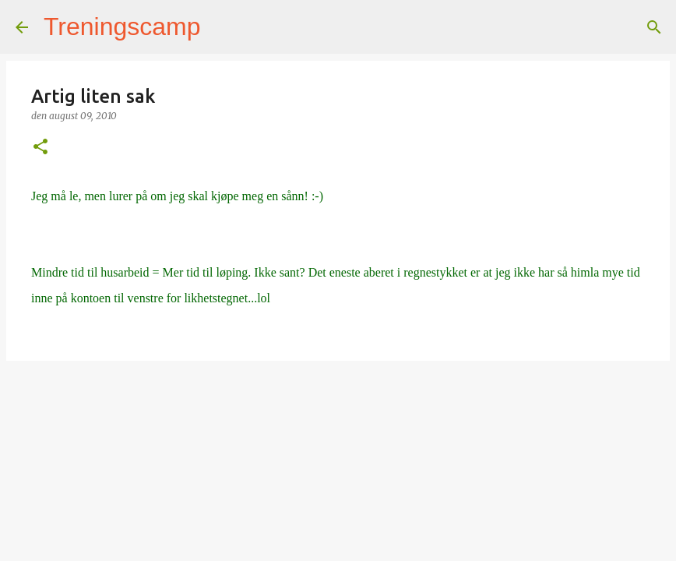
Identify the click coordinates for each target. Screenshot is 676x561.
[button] (40, 147)
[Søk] (222, 27)
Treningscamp (122, 26)
